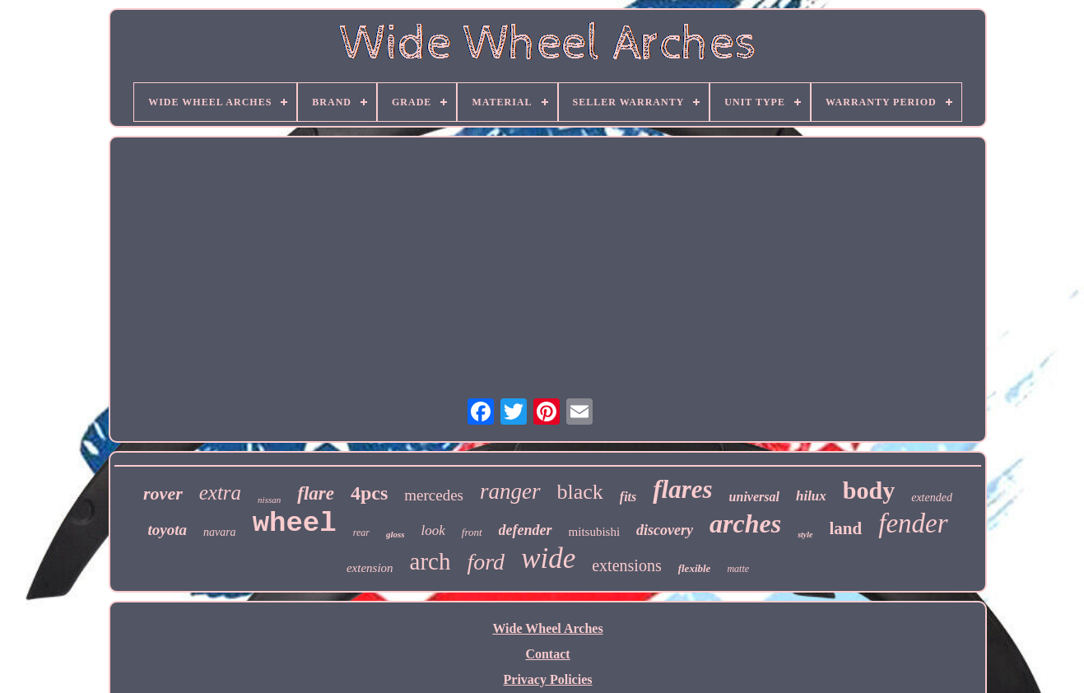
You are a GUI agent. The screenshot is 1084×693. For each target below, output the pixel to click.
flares (682, 489)
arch (430, 561)
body (869, 490)
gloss (395, 534)
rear (361, 532)
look (433, 530)
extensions (626, 565)
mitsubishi (595, 531)
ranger (510, 491)
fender (912, 523)
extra (220, 492)
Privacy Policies (548, 679)
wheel (295, 523)
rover (163, 493)
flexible (694, 568)
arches (745, 523)
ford (486, 561)
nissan (269, 500)
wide (548, 558)
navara (219, 532)
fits (628, 497)
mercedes (433, 495)
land (846, 528)
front (472, 532)
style (805, 534)
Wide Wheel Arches (547, 628)
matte (738, 568)
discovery (664, 530)
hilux (811, 496)
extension (370, 567)
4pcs (369, 493)
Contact (547, 654)
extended (931, 497)
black (580, 492)
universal (754, 497)
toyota (167, 529)
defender (525, 530)
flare (315, 493)
